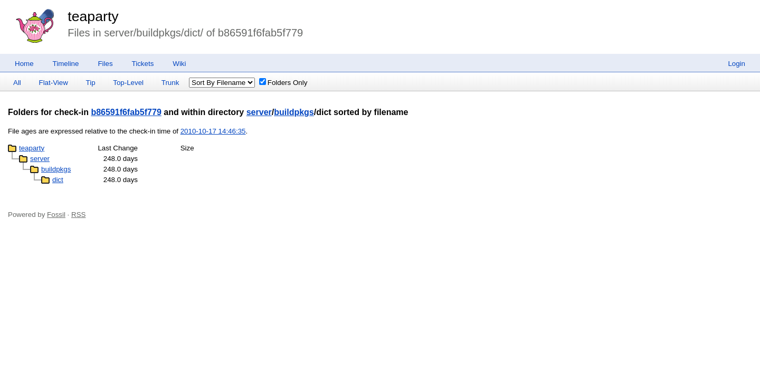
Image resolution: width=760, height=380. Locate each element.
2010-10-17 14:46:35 (213, 131)
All (17, 83)
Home (24, 64)
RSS (78, 214)
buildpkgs (294, 112)
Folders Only (283, 83)
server (259, 112)
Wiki (179, 64)
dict (57, 180)
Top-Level (128, 83)
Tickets (143, 64)
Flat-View (53, 83)
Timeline (66, 64)
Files (105, 64)
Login (736, 64)
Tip (91, 83)
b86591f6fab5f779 (126, 112)
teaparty (93, 16)
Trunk (170, 83)
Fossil (56, 214)
